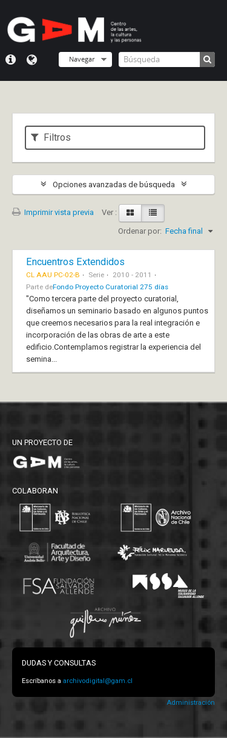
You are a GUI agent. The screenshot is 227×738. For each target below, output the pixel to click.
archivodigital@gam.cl (98, 681)
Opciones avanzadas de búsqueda (114, 184)
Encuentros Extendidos (75, 262)
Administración (190, 703)
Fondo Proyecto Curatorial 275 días (110, 287)
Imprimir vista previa (53, 212)
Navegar (81, 58)
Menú (10, 60)
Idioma (31, 60)
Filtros (51, 137)
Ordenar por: (140, 231)
